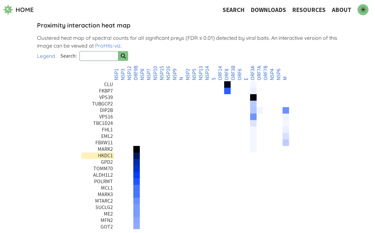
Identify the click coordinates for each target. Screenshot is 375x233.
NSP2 (188, 74)
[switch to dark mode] (363, 9)
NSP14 (207, 73)
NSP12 (129, 73)
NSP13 (201, 73)
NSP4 (272, 74)
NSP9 (175, 74)
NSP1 (116, 74)
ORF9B (136, 73)
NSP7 (149, 74)
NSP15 (162, 73)
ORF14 (220, 73)
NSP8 (142, 74)
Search (234, 10)
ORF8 (227, 74)
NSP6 (278, 74)
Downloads (268, 10)
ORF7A (259, 73)
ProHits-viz (108, 45)
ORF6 (239, 74)
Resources (309, 10)
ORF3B (233, 73)
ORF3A (252, 73)
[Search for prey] (123, 56)
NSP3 (123, 74)
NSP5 (194, 74)
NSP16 (168, 73)
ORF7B (265, 73)
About (341, 10)
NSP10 (155, 73)
